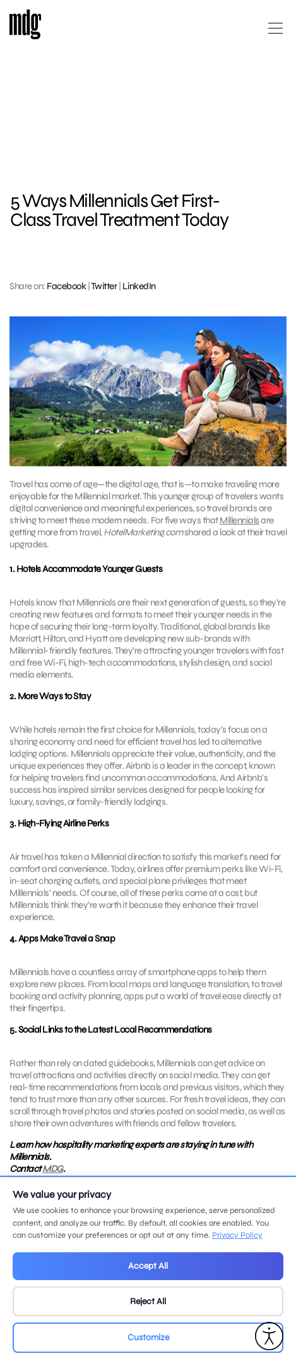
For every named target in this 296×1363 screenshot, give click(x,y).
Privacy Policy (237, 1235)
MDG (52, 1175)
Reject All (148, 1301)
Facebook (66, 286)
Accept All (148, 1265)
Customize (148, 1337)
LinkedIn (139, 286)
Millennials (239, 520)
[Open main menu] (275, 33)
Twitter (104, 286)
